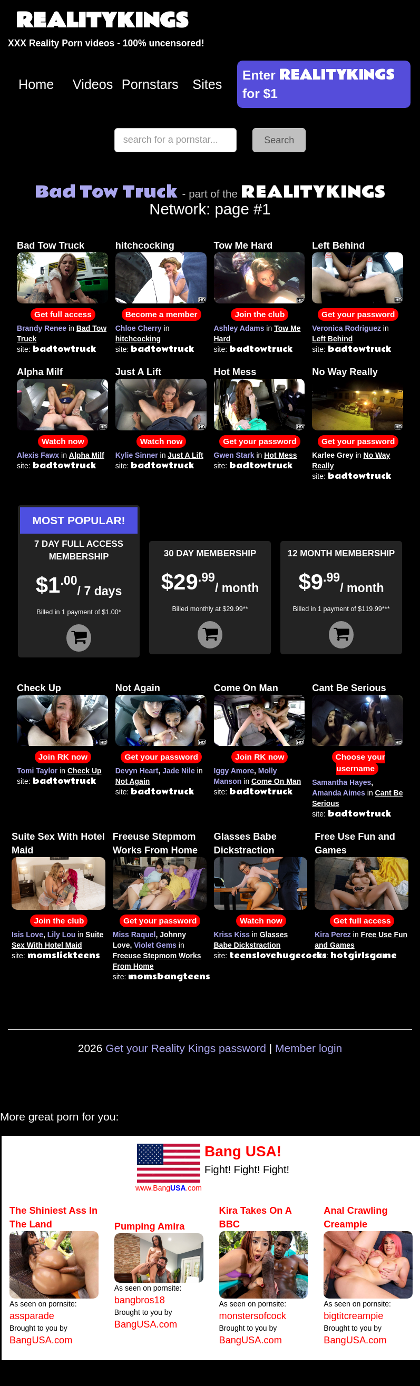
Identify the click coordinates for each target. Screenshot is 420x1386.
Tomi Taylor (37, 770)
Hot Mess (235, 372)
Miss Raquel (134, 934)
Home (36, 84)
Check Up (39, 688)
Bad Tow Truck (50, 245)
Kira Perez (332, 934)
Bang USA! (242, 1151)
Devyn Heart (137, 770)
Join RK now (62, 756)
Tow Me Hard (243, 245)
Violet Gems (155, 945)
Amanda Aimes (338, 793)
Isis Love (27, 934)
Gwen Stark (234, 455)
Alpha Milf (40, 372)
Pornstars (150, 84)
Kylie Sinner (136, 455)
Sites (207, 84)
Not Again (137, 688)
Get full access (63, 314)
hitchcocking (144, 245)
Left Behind (338, 245)
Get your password (358, 314)
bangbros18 (139, 1300)
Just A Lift (138, 372)
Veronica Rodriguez (346, 328)
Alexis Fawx (38, 455)
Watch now (63, 441)
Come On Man (246, 688)
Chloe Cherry (138, 328)
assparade (31, 1316)
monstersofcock (252, 1316)
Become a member (161, 314)
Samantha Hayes (341, 782)
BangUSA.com (40, 1340)
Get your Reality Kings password (185, 1048)
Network (267, 200)
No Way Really (345, 372)
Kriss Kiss (232, 934)
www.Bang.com (168, 1188)
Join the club (260, 314)
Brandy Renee (41, 328)
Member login (308, 1048)
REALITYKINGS (102, 21)
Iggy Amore (234, 770)
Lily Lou (61, 934)
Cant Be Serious (349, 688)
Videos (93, 84)
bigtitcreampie (353, 1316)
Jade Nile (178, 770)
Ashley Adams (239, 328)
